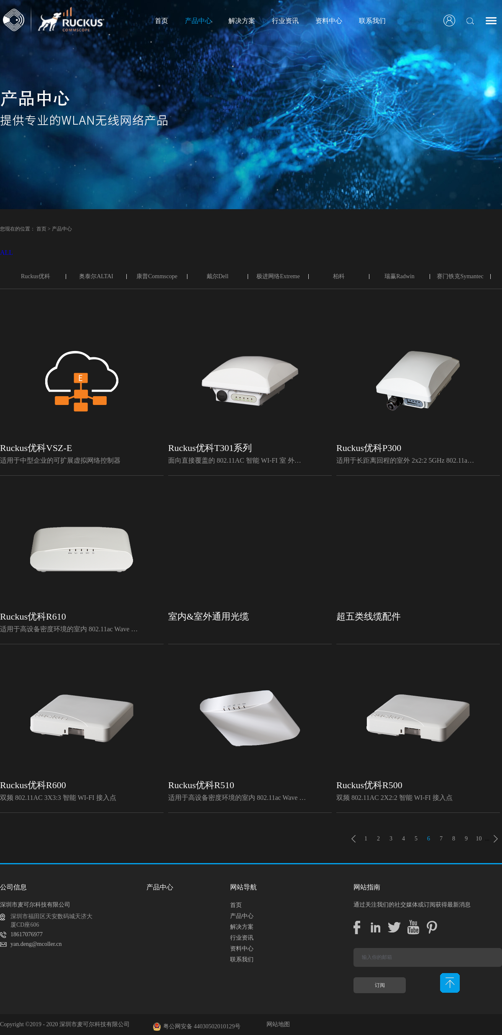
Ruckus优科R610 (33, 616)
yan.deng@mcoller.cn (36, 944)
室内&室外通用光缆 (208, 616)
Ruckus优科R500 (369, 785)
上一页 (353, 839)
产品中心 (62, 229)
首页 (161, 20)
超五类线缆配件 (368, 616)
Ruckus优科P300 (368, 448)
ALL (6, 252)
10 (479, 838)
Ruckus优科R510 (201, 785)
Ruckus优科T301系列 (210, 448)
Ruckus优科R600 (33, 785)
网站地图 (277, 1024)
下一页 (495, 839)
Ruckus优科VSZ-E (36, 448)
